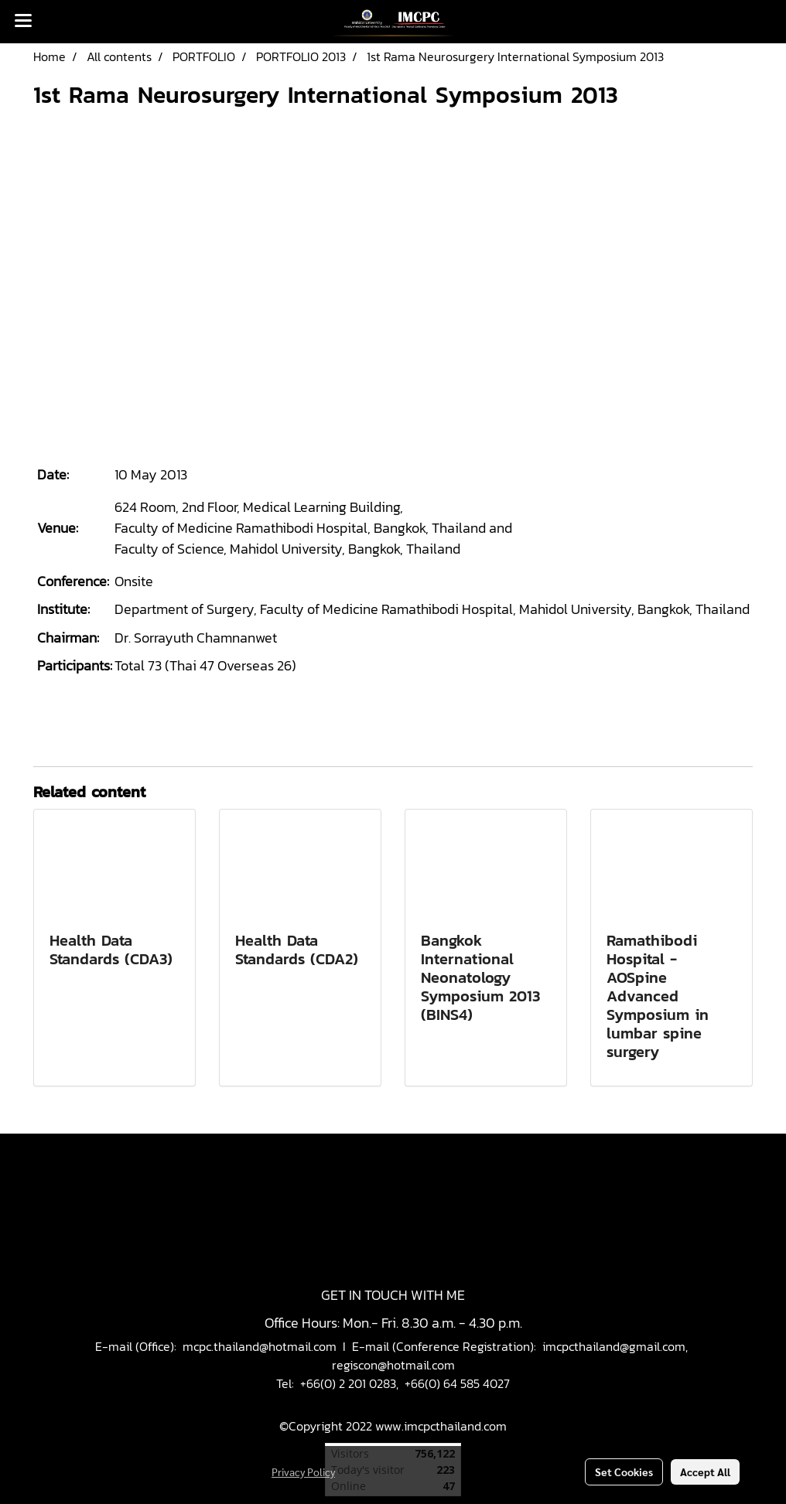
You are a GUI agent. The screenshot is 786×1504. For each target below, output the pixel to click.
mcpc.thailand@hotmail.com (260, 1346)
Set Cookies (624, 1471)
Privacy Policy (303, 1471)
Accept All (705, 1471)
